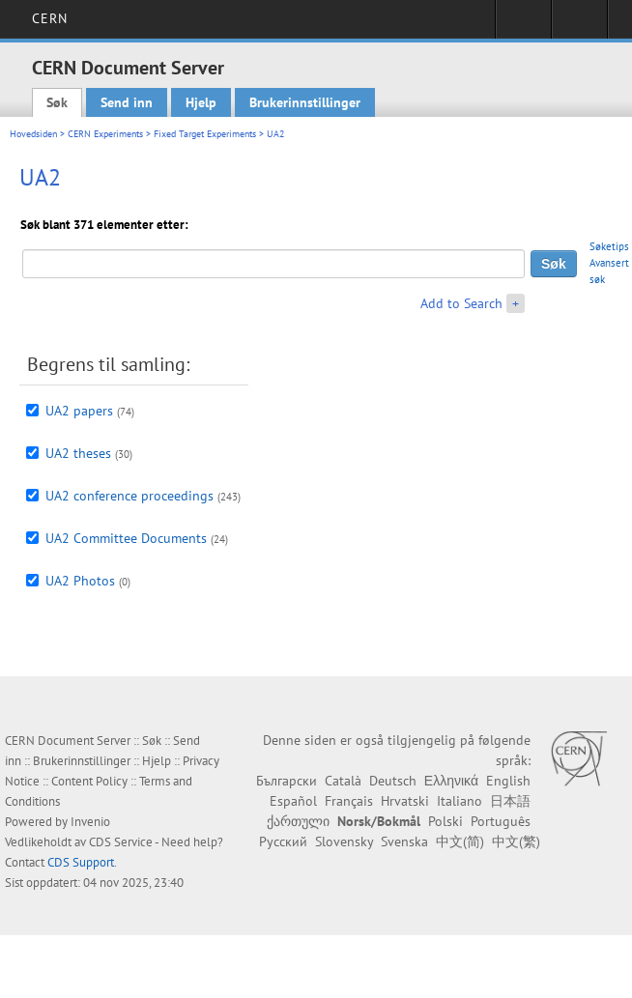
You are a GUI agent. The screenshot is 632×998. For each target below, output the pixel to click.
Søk (57, 102)
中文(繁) (516, 841)
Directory (579, 25)
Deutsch (393, 780)
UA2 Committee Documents (126, 538)
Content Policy (89, 781)
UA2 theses (78, 453)
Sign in (523, 25)
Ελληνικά (451, 780)
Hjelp (201, 102)
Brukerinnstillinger (304, 102)
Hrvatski (405, 801)
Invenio (90, 821)
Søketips (609, 246)
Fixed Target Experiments (205, 134)
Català (343, 780)
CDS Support (80, 862)
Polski (445, 821)
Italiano (459, 801)
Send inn (127, 102)
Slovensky (344, 841)
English (508, 780)
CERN (50, 18)
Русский (283, 841)
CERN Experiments (105, 134)
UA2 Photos (80, 580)
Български (286, 780)
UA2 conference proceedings (129, 495)
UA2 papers (79, 410)
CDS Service (121, 842)
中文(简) (460, 841)
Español (293, 801)
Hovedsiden (33, 134)
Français (349, 801)
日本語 (510, 801)
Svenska (404, 841)
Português (501, 821)
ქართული (298, 821)
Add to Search (461, 303)
